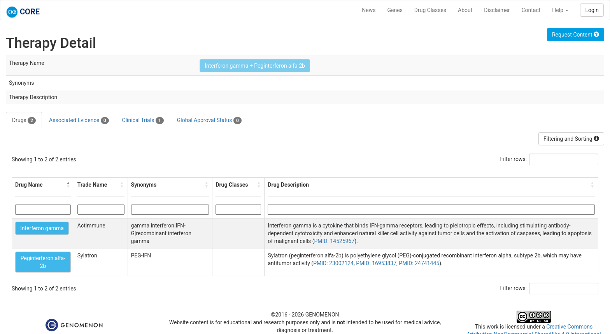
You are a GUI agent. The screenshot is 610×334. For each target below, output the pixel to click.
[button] (68, 185)
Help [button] (560, 10)
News (368, 10)
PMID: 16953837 (376, 263)
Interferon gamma (42, 228)
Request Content (575, 34)
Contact (530, 10)
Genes (395, 10)
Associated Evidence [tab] (79, 120)
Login (592, 10)
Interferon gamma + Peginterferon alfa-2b (255, 66)
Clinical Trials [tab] (143, 120)
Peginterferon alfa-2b (43, 262)
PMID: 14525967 (334, 241)
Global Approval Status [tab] (209, 120)
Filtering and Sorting (571, 139)
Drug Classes (430, 10)
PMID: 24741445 (419, 263)
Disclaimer (497, 10)
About (465, 10)
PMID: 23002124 (333, 263)
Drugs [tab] (24, 120)
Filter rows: (513, 159)
